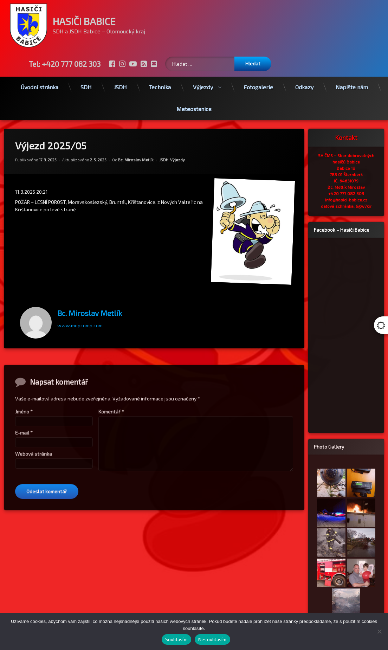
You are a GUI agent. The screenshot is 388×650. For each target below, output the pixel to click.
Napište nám (352, 81)
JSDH (120, 81)
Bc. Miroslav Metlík (136, 148)
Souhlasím (176, 639)
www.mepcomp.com (80, 314)
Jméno (24, 519)
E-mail (24, 540)
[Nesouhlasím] (379, 631)
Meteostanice (194, 103)
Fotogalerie (258, 81)
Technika (160, 81)
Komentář (111, 519)
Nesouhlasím (212, 639)
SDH (86, 81)
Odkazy (304, 81)
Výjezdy (203, 81)
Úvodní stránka (39, 81)
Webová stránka (33, 561)
